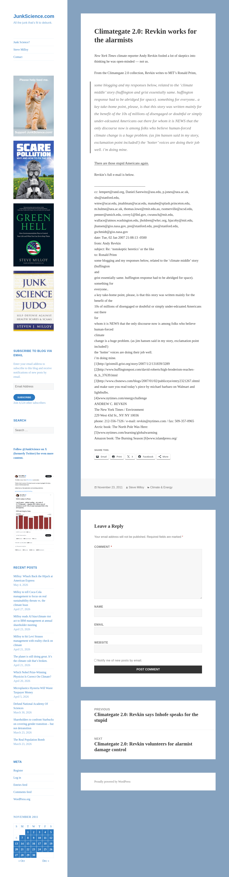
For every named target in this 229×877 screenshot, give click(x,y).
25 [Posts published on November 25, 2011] (45, 849)
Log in (17, 777)
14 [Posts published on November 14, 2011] (22, 843)
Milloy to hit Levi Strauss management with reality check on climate (33, 641)
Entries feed (20, 784)
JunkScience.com (33, 16)
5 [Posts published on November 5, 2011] (51, 832)
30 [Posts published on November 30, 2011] (33, 855)
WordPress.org (21, 799)
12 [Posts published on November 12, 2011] (51, 837)
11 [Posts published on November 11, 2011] (45, 837)
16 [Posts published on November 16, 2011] (33, 843)
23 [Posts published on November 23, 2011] (33, 849)
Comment (103, 546)
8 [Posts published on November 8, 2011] (28, 837)
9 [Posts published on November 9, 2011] (33, 837)
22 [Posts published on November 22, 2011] (27, 849)
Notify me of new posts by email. (119, 660)
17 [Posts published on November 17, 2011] (39, 843)
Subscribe (24, 397)
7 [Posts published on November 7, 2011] (22, 837)
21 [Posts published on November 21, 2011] (22, 849)
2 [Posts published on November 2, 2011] (33, 832)
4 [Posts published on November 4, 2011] (45, 832)
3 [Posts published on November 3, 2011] (39, 832)
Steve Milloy (20, 49)
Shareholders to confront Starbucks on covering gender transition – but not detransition (33, 724)
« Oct (21, 860)
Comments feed (22, 791)
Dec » (45, 860)
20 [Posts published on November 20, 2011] (16, 849)
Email (99, 624)
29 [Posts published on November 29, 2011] (27, 855)
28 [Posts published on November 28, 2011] (22, 855)
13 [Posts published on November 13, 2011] (16, 843)
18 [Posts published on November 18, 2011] (45, 843)
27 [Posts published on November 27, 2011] (16, 855)
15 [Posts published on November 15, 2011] (27, 843)
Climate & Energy (161, 487)
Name (98, 606)
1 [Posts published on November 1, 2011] (28, 832)
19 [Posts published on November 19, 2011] (51, 843)
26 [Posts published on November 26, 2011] (51, 849)
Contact (17, 56)
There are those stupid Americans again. (121, 163)
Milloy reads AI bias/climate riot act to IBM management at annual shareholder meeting (32, 620)
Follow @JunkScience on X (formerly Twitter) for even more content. (33, 453)
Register (18, 770)
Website (101, 642)
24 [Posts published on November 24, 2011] (39, 849)
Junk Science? (21, 42)
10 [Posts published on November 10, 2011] (39, 837)
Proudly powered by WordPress (112, 781)
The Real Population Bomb (29, 739)
